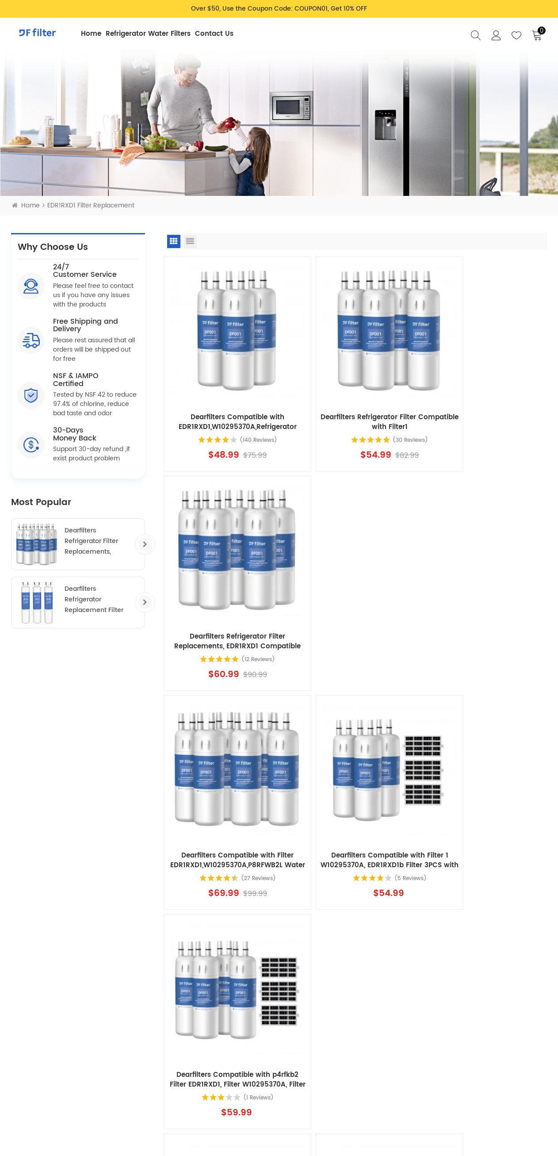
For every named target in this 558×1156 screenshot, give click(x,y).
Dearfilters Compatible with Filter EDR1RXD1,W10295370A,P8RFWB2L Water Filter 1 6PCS (226, 596)
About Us (319, 1044)
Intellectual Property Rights (51, 1092)
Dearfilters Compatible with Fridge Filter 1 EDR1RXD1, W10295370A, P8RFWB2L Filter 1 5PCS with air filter (226, 793)
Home (91, 33)
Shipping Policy (247, 1030)
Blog (312, 1030)
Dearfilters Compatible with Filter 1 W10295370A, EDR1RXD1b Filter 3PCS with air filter (355, 596)
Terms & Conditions (253, 1067)
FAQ (311, 1016)
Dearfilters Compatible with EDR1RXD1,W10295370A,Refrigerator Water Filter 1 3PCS (226, 400)
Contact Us (214, 33)
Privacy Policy (244, 1016)
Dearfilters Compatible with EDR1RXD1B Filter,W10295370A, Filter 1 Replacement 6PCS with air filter (356, 793)
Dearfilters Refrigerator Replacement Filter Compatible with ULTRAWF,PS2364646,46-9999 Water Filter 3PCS (101, 600)
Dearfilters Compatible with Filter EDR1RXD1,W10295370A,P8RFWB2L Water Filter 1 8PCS (485, 793)
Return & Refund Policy (248, 1048)
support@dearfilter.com (67, 1081)
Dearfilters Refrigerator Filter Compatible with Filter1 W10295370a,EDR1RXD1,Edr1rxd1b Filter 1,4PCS (356, 400)
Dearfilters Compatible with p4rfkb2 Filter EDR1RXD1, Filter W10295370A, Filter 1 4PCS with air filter (485, 596)
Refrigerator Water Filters (148, 33)
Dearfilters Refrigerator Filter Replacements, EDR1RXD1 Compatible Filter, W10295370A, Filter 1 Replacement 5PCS (98, 541)
